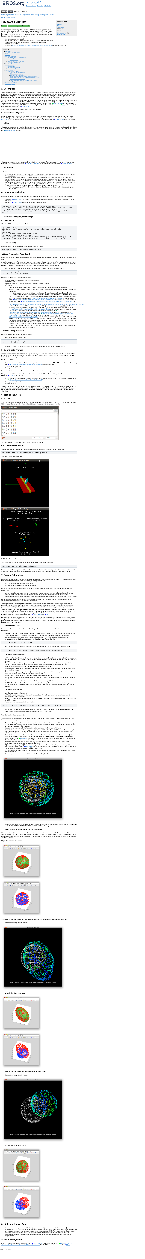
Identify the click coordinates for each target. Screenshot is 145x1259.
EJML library (29, 753)
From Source (13, 58)
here (63, 105)
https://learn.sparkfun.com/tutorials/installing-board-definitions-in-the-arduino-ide (47, 302)
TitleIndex (40, 6)
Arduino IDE (17, 199)
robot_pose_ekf (10, 130)
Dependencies (61, 33)
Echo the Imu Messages (14, 68)
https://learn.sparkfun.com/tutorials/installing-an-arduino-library (30, 310)
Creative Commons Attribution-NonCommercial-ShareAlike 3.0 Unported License (36, 1252)
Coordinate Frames (10, 63)
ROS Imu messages (33, 163)
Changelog (60, 27)
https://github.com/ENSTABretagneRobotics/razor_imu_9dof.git (32, 45)
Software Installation (10, 56)
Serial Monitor (11, 66)
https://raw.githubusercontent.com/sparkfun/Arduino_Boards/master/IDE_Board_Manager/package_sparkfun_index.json (46, 305)
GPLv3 (68, 1253)
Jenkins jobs (61, 34)
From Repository (14, 60)
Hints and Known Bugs (11, 82)
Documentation (31, 6)
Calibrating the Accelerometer (17, 72)
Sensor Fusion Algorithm (14, 52)
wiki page (26, 106)
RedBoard (19, 308)
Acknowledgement (10, 84)
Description (8, 51)
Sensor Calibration (10, 70)
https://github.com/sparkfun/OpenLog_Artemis (47, 299)
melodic (4, 11)
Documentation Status (8, 17)
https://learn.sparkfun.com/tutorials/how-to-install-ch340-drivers (33, 301)
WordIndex (47, 6)
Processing (23, 745)
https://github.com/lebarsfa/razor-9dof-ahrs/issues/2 (26, 367)
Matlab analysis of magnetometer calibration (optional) (23, 76)
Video (6, 53)
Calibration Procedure (13, 71)
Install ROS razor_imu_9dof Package (17, 57)
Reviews (59, 30)
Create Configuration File (14, 62)
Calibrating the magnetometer (17, 75)
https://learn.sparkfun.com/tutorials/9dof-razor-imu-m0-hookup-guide (30, 313)
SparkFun (11, 176)
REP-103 (12, 378)
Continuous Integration (14, 26)
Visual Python (17, 202)
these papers (60, 119)
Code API (60, 24)
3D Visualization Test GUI (14, 67)
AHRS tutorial (37, 1252)
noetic (10, 11)
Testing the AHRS (9, 65)
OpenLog (33, 298)
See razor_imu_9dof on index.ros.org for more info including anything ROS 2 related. (28, 15)
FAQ (58, 25)
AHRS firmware (58, 103)
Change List (60, 28)
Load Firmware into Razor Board (16, 61)
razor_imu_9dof (33, 2)
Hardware (7, 55)
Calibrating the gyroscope (16, 73)
